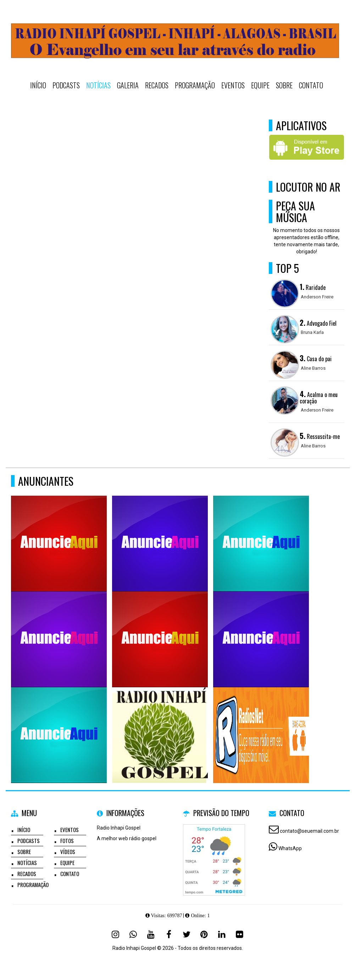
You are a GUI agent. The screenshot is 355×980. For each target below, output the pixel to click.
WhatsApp (290, 848)
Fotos (67, 840)
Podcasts (66, 85)
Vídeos (67, 851)
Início (38, 85)
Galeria (128, 85)
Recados (156, 85)
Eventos (233, 85)
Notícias (98, 85)
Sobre (284, 85)
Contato (311, 85)
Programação (195, 85)
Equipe (260, 85)
